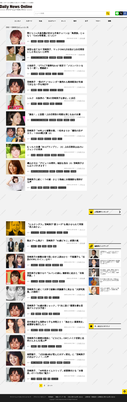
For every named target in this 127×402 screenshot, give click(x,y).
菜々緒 (72, 120)
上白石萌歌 (61, 155)
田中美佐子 (54, 330)
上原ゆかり (34, 265)
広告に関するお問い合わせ (75, 397)
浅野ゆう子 (34, 330)
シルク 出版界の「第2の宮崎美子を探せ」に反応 (51, 98)
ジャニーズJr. (60, 41)
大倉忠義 (52, 41)
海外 (75, 21)
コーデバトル (35, 232)
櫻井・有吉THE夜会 (37, 362)
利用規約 (50, 397)
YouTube (60, 90)
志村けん (44, 346)
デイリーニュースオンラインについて (20, 397)
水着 (46, 297)
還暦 (33, 314)
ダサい (65, 232)
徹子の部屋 (67, 362)
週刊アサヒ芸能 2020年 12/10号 (40, 171)
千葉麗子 (48, 265)
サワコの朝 (34, 73)
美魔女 (50, 246)
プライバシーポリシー (40, 397)
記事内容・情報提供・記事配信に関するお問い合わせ (100, 397)
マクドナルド (67, 57)
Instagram (46, 187)
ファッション (62, 187)
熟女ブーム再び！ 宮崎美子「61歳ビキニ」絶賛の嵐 (53, 240)
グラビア (60, 73)
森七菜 (33, 155)
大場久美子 (55, 265)
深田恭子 (62, 281)
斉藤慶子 (40, 297)
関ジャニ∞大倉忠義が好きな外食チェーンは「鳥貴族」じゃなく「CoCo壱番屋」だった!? (56, 34)
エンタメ (17, 21)
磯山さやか (59, 171)
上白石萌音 (52, 57)
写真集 (52, 103)
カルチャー (52, 21)
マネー (98, 21)
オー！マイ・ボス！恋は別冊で (40, 57)
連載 (109, 21)
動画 (55, 246)
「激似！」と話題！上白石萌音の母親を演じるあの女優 (53, 114)
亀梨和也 (55, 281)
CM (61, 265)
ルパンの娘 (34, 281)
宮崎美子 (40, 41)
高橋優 (46, 41)
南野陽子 (59, 362)
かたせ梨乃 (56, 314)
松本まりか (48, 139)
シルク (40, 103)
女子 (86, 21)
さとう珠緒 (54, 187)
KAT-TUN (48, 281)
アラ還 (33, 379)
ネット (63, 21)
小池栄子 (48, 73)
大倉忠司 (34, 41)
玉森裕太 (66, 120)
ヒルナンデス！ (51, 232)
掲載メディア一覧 (61, 397)
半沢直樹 (53, 362)
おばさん (59, 232)
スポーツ (29, 21)
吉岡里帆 (40, 139)
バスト (54, 73)
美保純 (41, 330)
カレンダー (53, 90)
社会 (40, 21)
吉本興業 (46, 103)
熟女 (39, 246)
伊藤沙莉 (54, 155)
